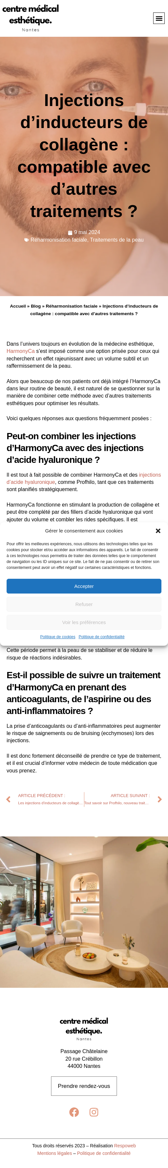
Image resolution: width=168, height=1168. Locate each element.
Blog (36, 306)
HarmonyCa (21, 351)
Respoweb (125, 1145)
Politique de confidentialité (102, 637)
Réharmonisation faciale (59, 240)
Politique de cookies (57, 637)
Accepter (84, 586)
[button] (158, 531)
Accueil (18, 306)
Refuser (84, 604)
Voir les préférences (84, 622)
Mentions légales (54, 1153)
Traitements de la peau (117, 240)
